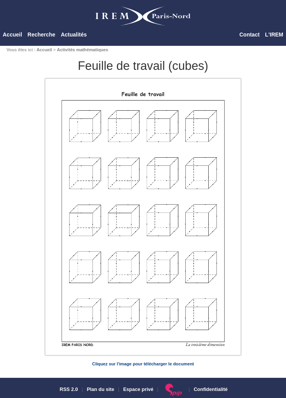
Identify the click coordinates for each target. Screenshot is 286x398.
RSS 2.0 (68, 389)
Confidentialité (210, 389)
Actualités (74, 34)
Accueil (12, 34)
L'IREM (274, 34)
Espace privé (138, 389)
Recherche (42, 34)
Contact (249, 34)
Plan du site (100, 389)
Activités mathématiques (82, 49)
